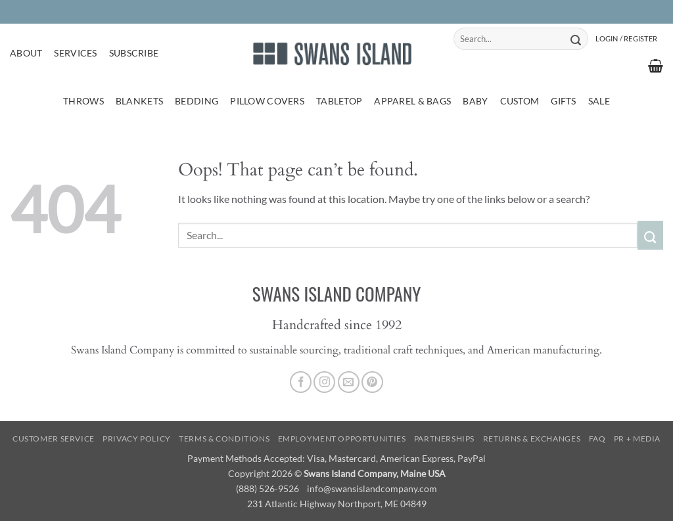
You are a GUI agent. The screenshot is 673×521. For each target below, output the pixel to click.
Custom (520, 100)
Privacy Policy (137, 438)
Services (75, 52)
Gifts (563, 100)
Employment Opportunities (342, 438)
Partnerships (444, 438)
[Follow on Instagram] (324, 382)
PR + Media (637, 438)
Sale (599, 100)
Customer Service (53, 438)
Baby (475, 100)
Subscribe (134, 52)
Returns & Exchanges (532, 438)
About (26, 52)
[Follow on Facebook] (301, 382)
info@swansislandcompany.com (372, 488)
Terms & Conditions (224, 438)
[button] (626, 39)
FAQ (597, 438)
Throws (83, 100)
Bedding (196, 100)
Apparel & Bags (412, 100)
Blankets (139, 100)
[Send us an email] (349, 382)
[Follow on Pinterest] (372, 382)
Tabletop (339, 100)
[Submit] (576, 38)
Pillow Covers (267, 100)
